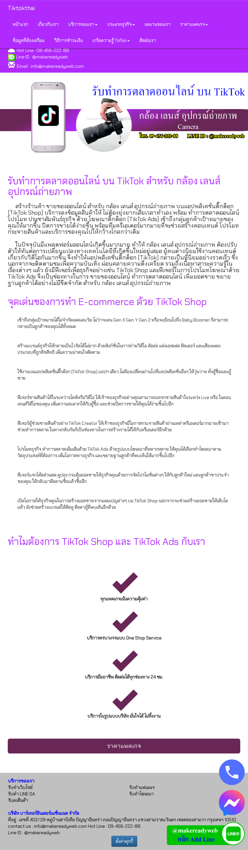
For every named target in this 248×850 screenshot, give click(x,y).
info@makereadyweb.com (57, 66)
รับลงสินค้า (18, 800)
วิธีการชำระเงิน (68, 40)
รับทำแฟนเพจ (142, 787)
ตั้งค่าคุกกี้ (124, 841)
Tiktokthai (21, 8)
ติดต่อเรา (148, 40)
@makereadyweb (50, 57)
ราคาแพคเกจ (124, 746)
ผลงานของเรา (157, 24)
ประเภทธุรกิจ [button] (121, 24)
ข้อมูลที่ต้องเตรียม (29, 40)
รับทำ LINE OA (21, 794)
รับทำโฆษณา (141, 794)
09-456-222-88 (52, 50)
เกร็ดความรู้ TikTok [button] (111, 40)
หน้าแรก (20, 24)
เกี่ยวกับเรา (48, 24)
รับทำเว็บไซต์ (20, 787)
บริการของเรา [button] (83, 24)
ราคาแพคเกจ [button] (194, 24)
